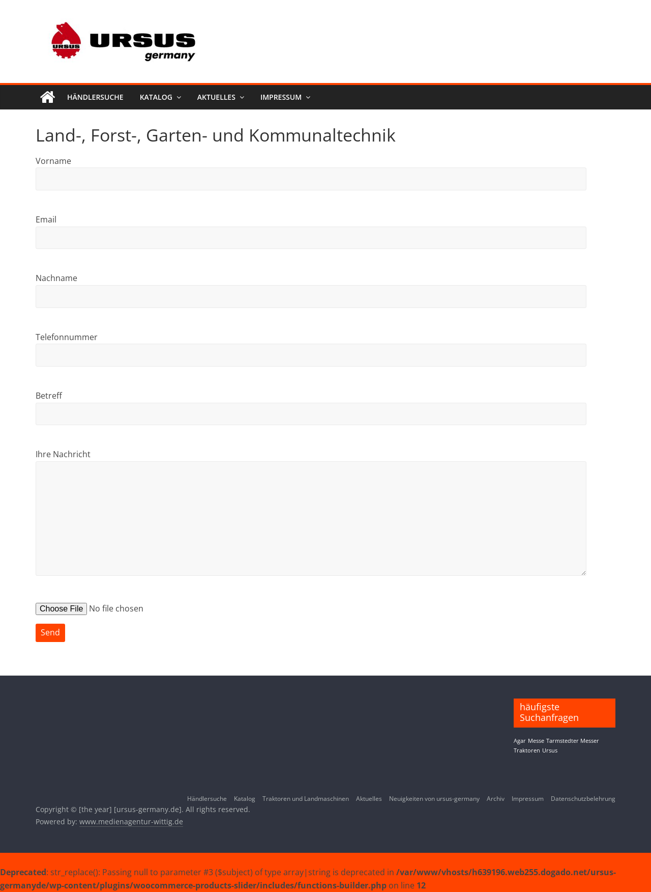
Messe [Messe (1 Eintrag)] (536, 740)
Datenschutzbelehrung (583, 798)
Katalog (156, 97)
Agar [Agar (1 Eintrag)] (520, 740)
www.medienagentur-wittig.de (131, 821)
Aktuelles (216, 97)
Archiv (496, 798)
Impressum (281, 97)
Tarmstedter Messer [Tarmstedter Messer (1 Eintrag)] (572, 740)
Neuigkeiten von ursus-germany (434, 798)
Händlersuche (95, 97)
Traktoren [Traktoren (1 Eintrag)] (527, 750)
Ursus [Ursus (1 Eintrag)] (549, 750)
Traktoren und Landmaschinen (305, 798)
